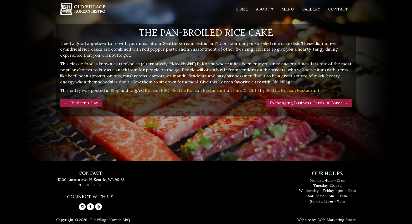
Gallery (311, 9)
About (263, 9)
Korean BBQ (157, 90)
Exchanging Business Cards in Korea (309, 102)
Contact (338, 9)
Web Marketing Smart (337, 219)
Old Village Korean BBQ (110, 219)
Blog (115, 90)
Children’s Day (81, 102)
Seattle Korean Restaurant (198, 90)
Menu (287, 9)
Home (241, 9)
